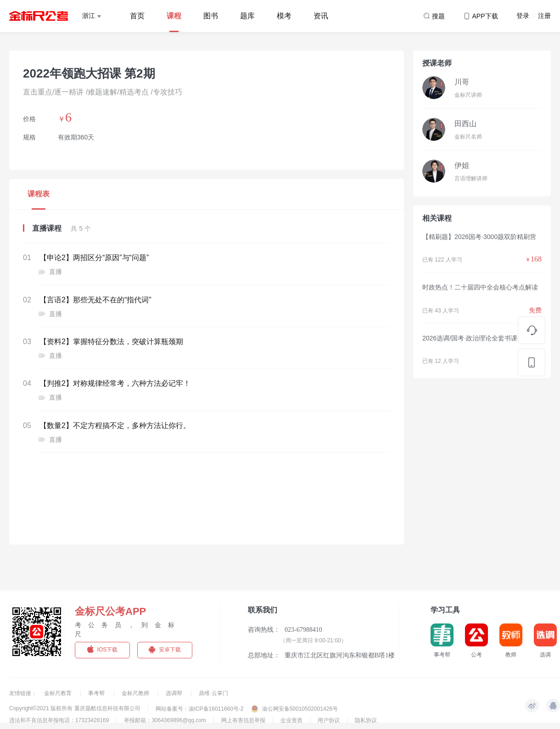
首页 (137, 16)
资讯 (321, 16)
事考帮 (97, 693)
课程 (174, 16)
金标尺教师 (136, 693)
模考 (284, 16)
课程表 (39, 194)
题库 (247, 16)
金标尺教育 (58, 693)
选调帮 (175, 693)
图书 (210, 16)
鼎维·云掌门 (213, 693)
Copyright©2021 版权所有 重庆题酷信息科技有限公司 (74, 708)
